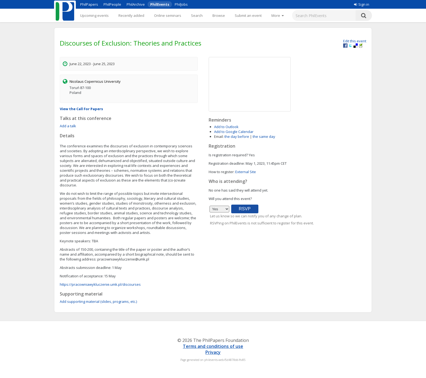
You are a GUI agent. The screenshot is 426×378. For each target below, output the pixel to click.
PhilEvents (159, 4)
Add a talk (68, 125)
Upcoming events (94, 15)
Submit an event (248, 15)
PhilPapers (89, 4)
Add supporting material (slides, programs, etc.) (98, 301)
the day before (236, 136)
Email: (219, 136)
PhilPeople (112, 4)
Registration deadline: (227, 163)
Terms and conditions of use (213, 346)
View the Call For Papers (81, 108)
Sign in (361, 4)
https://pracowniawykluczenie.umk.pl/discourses (100, 284)
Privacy (213, 352)
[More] (277, 15)
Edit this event (354, 41)
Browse (218, 15)
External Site (245, 171)
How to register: (221, 171)
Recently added (131, 15)
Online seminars (167, 15)
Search (197, 15)
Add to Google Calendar (233, 131)
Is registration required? (228, 155)
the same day (264, 136)
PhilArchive (136, 4)
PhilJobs (181, 4)
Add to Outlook (226, 126)
